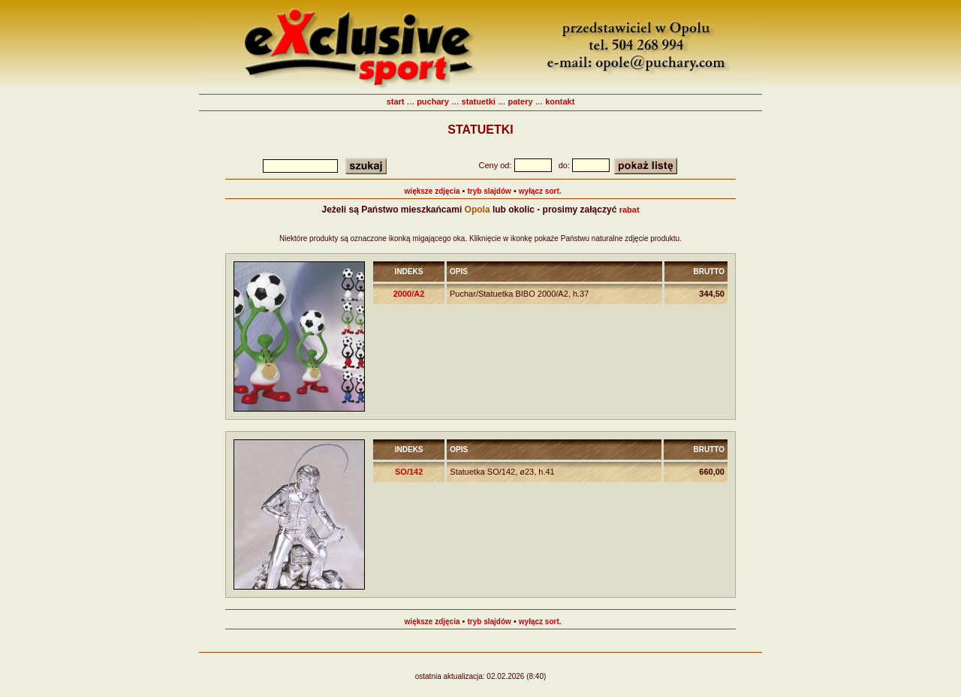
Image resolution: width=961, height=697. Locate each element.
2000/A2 (409, 293)
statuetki (479, 101)
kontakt (559, 101)
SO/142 (409, 471)
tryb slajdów (489, 191)
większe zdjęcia (432, 191)
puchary (433, 101)
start (396, 101)
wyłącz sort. (540, 191)
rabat (629, 209)
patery (520, 101)
